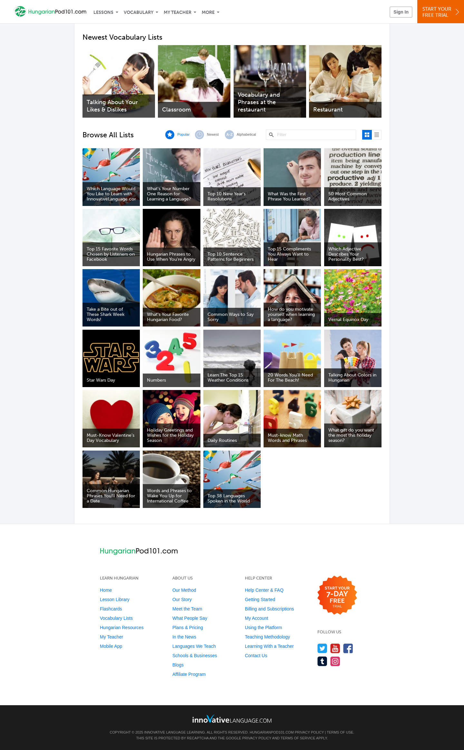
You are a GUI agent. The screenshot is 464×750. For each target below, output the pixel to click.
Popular (183, 134)
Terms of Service (298, 738)
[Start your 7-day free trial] (337, 595)
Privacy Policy (309, 732)
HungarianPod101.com (272, 732)
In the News (184, 636)
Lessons (103, 12)
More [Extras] (208, 12)
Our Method (184, 590)
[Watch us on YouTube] (335, 648)
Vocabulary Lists (116, 618)
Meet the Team (187, 608)
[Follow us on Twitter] (322, 648)
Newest (213, 134)
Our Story (182, 599)
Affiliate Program (189, 674)
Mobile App (111, 646)
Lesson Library (115, 599)
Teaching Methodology (267, 636)
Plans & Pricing (187, 627)
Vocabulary (138, 12)
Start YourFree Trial (441, 12)
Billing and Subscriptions (269, 608)
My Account (256, 618)
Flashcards (111, 608)
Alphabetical (246, 134)
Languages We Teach (194, 646)
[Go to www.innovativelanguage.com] (232, 718)
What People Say (189, 618)
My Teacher (177, 12)
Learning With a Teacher (269, 646)
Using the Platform (263, 627)
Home (106, 590)
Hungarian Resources (121, 627)
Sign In (401, 12)
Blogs (178, 664)
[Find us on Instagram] (335, 661)
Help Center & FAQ (264, 590)
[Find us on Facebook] (348, 648)
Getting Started (260, 599)
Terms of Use (340, 732)
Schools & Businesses (194, 655)
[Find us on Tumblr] (322, 661)
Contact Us (256, 655)
